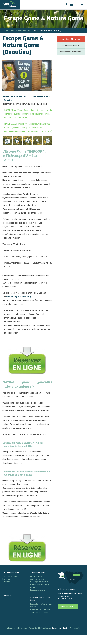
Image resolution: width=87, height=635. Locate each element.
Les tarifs (33, 587)
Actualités (6, 582)
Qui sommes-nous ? (9, 576)
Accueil (5, 31)
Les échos (6, 579)
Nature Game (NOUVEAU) (39, 584)
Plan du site (33, 628)
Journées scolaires (37, 579)
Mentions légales (44, 628)
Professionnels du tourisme (70, 52)
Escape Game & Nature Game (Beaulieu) (72, 39)
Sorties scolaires (37, 572)
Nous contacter (68, 606)
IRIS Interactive (75, 628)
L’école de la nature (10, 572)
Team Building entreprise (69, 45)
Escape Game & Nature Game (20, 31)
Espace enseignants (37, 590)
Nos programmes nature (39, 582)
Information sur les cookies (17, 628)
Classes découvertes (37, 576)
